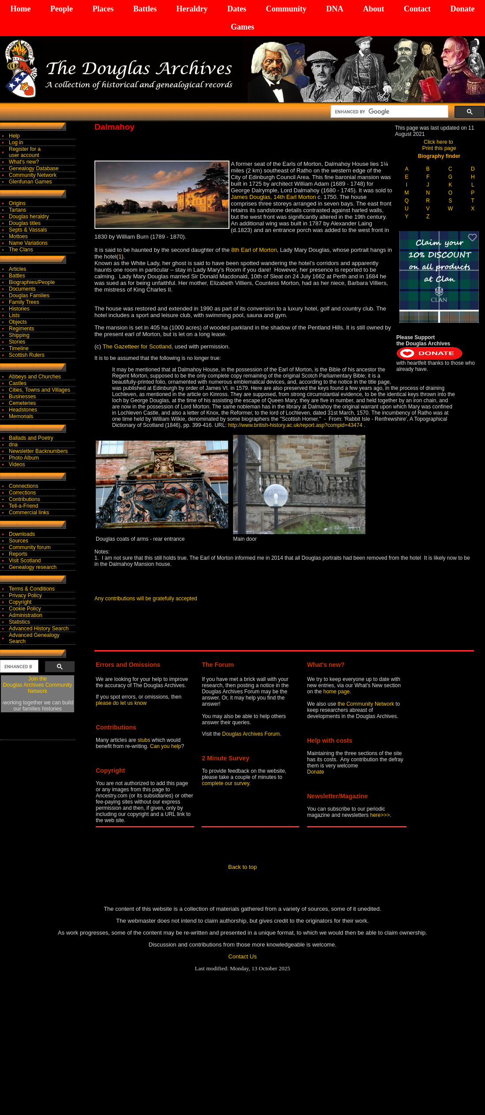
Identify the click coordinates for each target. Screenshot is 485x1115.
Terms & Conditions (32, 589)
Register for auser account (25, 152)
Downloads (22, 534)
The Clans (21, 250)
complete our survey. (226, 783)
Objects (18, 322)
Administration (25, 615)
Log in (16, 142)
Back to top (242, 867)
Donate (462, 8)
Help (14, 136)
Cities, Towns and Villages (39, 390)
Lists (14, 315)
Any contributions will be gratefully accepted (145, 598)
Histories (19, 309)
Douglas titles (25, 223)
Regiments (21, 329)
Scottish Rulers (27, 355)
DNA (334, 8)
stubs (145, 740)
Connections (23, 486)
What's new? (24, 162)
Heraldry (191, 8)
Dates (236, 8)
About (373, 8)
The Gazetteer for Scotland (137, 346)
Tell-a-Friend (23, 506)
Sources (18, 541)
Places (102, 8)
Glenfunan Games (30, 182)
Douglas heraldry (29, 216)
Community (286, 8)
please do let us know (121, 703)
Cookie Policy (25, 609)
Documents (22, 289)
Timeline (19, 348)
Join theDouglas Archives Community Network (37, 685)
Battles (145, 8)
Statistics (19, 622)
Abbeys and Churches (35, 377)
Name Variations (28, 243)
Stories (17, 342)
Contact (417, 8)
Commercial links (29, 512)
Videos (17, 464)
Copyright (20, 602)
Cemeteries (22, 403)
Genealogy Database (34, 168)
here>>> (380, 815)
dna (13, 445)
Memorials (21, 416)
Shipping (19, 335)
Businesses (22, 396)
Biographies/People (32, 282)
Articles (17, 269)
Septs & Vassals (28, 230)
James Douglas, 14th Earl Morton (274, 197)
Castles (17, 383)
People (61, 8)
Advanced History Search (38, 628)
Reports (18, 554)
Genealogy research (32, 567)
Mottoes (18, 236)
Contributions (24, 499)
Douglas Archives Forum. (251, 734)
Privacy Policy (25, 595)
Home (21, 8)
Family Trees (24, 302)
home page (336, 691)
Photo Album (24, 458)
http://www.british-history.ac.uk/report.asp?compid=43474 (295, 425)
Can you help (165, 746)
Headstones (23, 410)
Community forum (30, 547)
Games (242, 26)
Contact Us (242, 956)
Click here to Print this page (439, 145)
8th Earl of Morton (254, 250)
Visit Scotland (25, 561)
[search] (388, 112)
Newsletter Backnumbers (38, 451)
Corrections (22, 493)
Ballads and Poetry (31, 438)
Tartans (17, 210)
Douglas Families (29, 295)
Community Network (32, 175)
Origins (17, 203)
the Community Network (366, 704)
